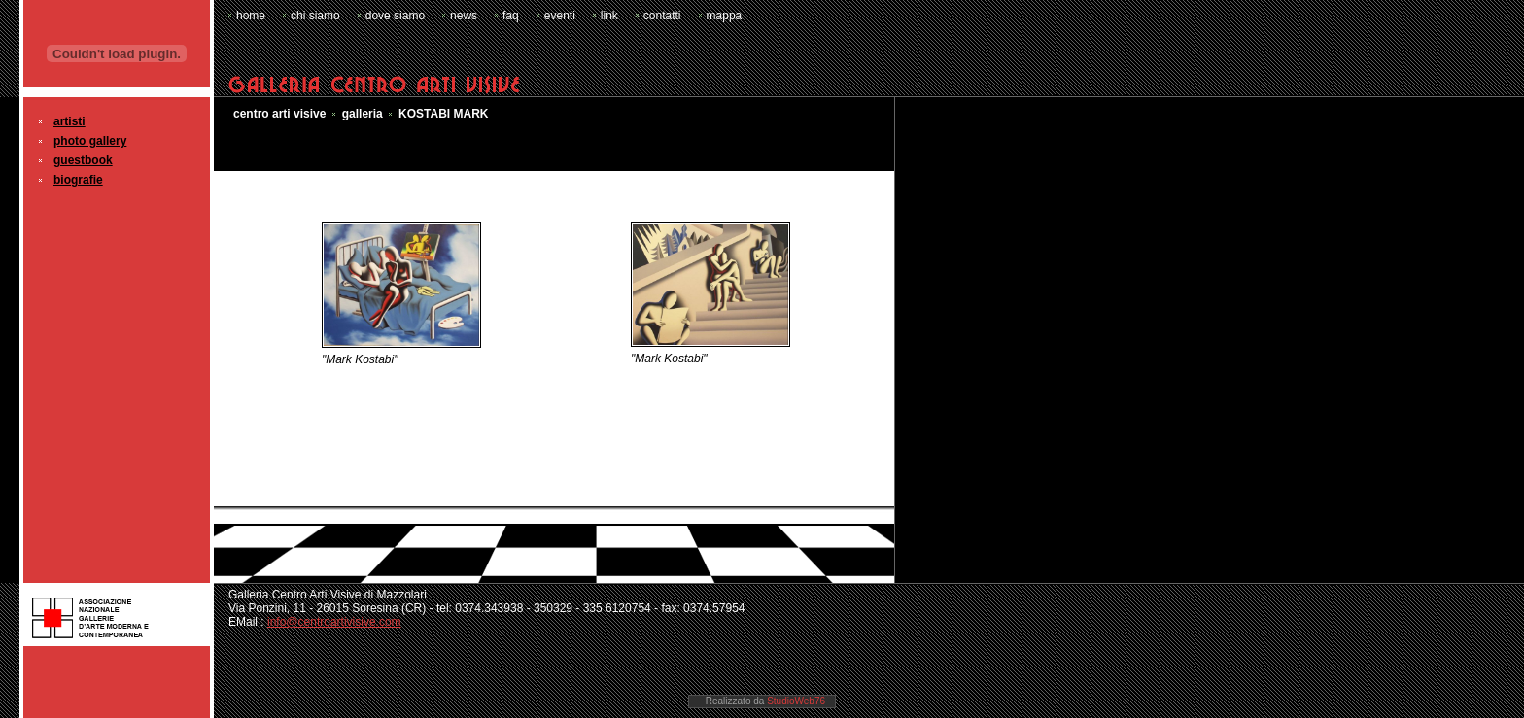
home (250, 15)
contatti (662, 15)
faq (510, 15)
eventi (559, 15)
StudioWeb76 (796, 701)
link (609, 15)
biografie (78, 180)
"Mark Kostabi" (360, 359)
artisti (69, 121)
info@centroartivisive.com (334, 622)
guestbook (83, 160)
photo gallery (89, 141)
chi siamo (315, 15)
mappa (725, 15)
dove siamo (395, 15)
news (463, 15)
